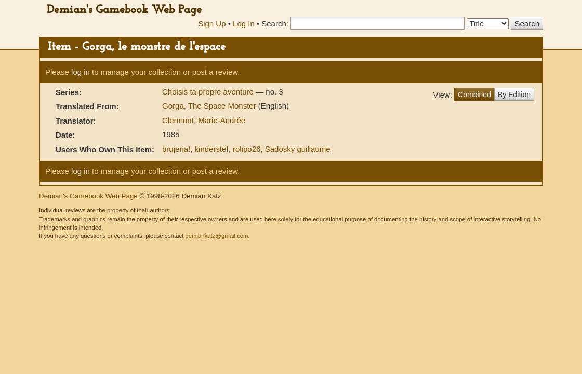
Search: (274, 23)
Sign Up (212, 23)
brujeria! (176, 148)
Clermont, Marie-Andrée (203, 120)
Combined (474, 94)
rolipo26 (246, 148)
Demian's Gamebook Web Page (124, 10)
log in (80, 72)
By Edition (514, 94)
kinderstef (212, 148)
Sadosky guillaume (297, 148)
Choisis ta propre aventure (209, 91)
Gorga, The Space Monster (210, 105)
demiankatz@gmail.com (216, 236)
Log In (244, 23)
